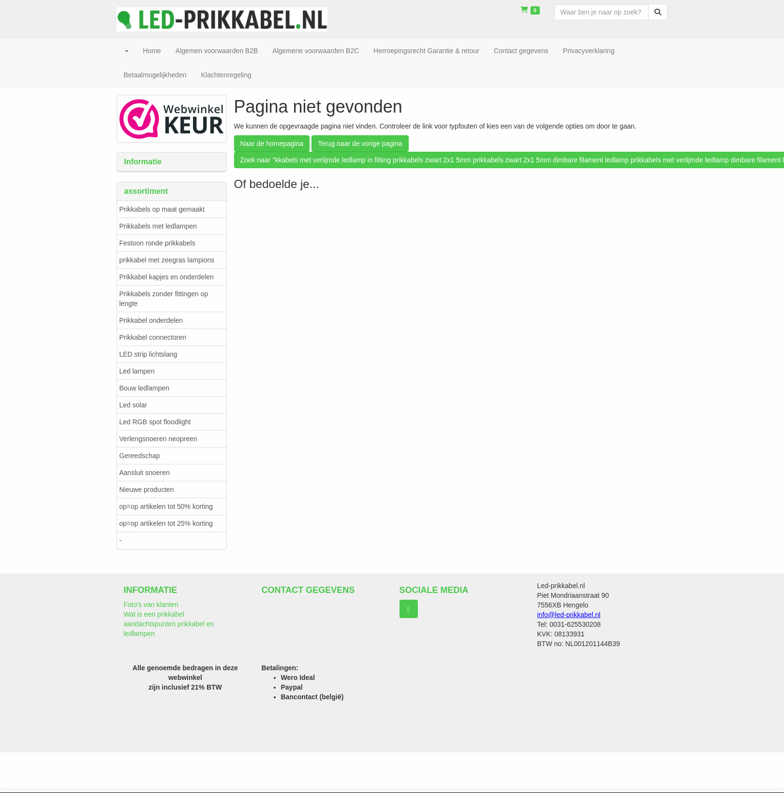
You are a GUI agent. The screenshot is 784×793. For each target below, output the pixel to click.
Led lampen (137, 371)
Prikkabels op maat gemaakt (162, 209)
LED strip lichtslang (148, 354)
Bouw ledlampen (144, 388)
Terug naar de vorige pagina (360, 143)
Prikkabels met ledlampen (158, 226)
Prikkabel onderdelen (151, 320)
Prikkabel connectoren (153, 337)
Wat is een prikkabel (154, 614)
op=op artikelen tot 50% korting (166, 506)
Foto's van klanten (151, 604)
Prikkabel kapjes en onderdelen (166, 277)
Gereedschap (139, 456)
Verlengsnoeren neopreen (158, 439)
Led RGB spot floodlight (155, 422)
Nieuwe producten (146, 489)
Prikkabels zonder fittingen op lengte (163, 298)
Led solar (133, 405)
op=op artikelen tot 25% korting (166, 523)
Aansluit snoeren (144, 472)
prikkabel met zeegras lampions (167, 260)
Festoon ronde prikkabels (157, 243)
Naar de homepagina (272, 143)
